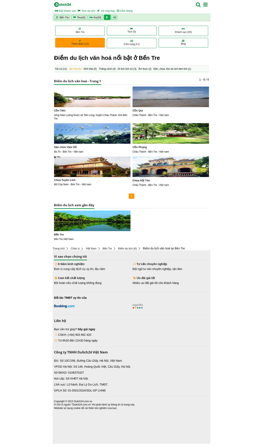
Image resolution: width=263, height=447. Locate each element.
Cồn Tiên (59, 110)
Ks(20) (95, 17)
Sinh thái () (90, 68)
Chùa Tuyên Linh (64, 180)
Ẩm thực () (144, 68)
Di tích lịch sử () (127, 68)
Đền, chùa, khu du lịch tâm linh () (172, 68)
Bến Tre (62, 17)
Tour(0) (79, 17)
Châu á (75, 248)
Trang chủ (59, 248)
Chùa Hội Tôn (141, 180)
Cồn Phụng (140, 147)
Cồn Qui (138, 110)
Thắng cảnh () (107, 68)
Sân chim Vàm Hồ (65, 147)
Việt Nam (91, 248)
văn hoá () (75, 68)
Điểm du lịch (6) (127, 248)
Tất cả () (61, 68)
